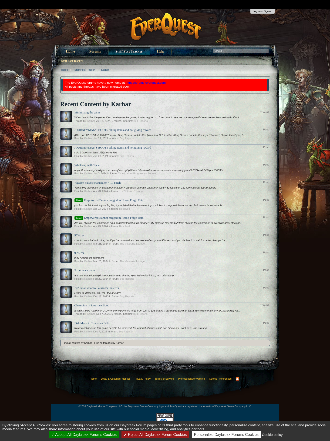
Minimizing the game (87, 112)
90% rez (79, 235)
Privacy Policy (143, 378)
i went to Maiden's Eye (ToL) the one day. (97, 293)
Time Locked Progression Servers (137, 173)
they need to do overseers (89, 257)
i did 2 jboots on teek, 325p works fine (95, 152)
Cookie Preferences (220, 378)
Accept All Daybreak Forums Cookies (84, 435)
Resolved (124, 208)
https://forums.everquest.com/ (146, 82)
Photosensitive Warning (191, 378)
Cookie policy (272, 435)
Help (160, 51)
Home (70, 51)
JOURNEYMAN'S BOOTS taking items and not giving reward (112, 130)
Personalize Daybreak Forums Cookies (226, 435)
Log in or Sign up (262, 11)
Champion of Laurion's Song (91, 305)
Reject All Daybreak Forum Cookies (155, 435)
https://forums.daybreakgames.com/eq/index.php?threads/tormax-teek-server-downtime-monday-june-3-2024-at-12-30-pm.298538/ (148, 170)
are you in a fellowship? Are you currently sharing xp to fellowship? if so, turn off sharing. (124, 275)
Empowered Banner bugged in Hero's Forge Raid (109, 200)
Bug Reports (140, 120)
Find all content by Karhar (77, 343)
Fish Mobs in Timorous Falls (91, 323)
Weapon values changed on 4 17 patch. (97, 182)
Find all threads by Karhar (109, 343)
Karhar (91, 120)
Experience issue (84, 270)
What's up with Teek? (87, 165)
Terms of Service (164, 378)
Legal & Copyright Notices (115, 378)
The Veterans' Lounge (131, 191)
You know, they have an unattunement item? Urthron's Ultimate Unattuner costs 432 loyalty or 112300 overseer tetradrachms (145, 187)
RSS (237, 379)
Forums (95, 51)
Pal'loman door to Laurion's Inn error (96, 288)
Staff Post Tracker (129, 51)
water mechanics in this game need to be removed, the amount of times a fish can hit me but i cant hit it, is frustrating (140, 328)
